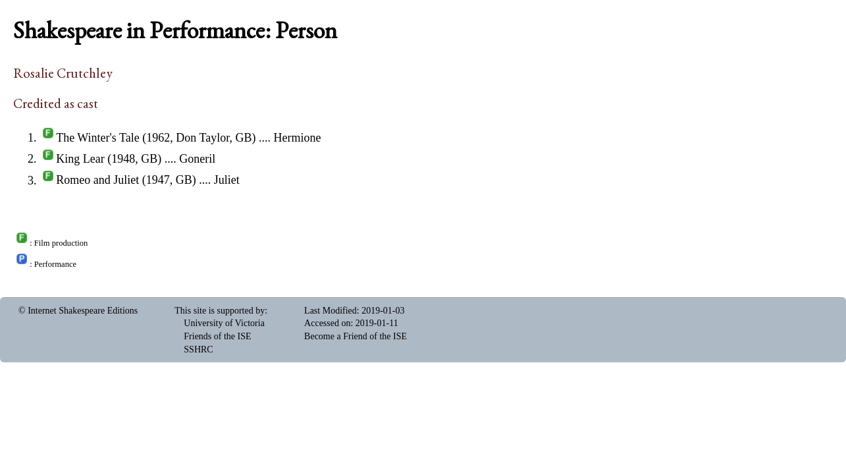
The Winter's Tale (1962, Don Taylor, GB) (155, 137)
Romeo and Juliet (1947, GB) (126, 180)
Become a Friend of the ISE (355, 336)
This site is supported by (219, 311)
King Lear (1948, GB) (108, 158)
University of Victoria (224, 323)
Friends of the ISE (217, 336)
